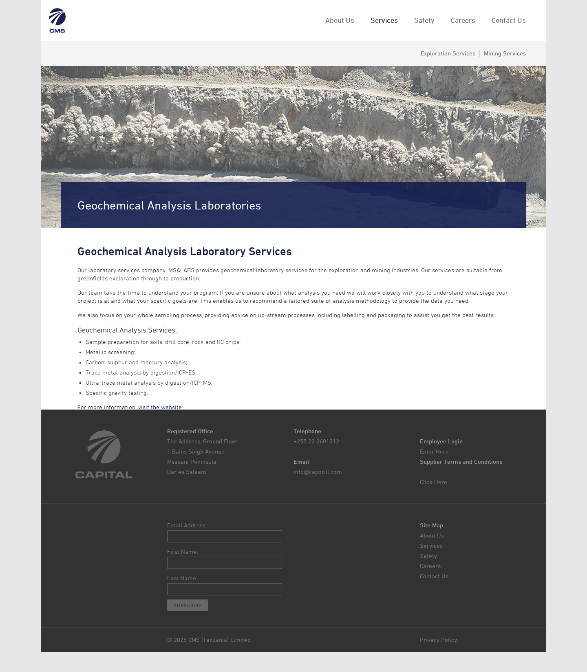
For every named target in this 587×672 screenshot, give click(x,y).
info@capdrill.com (318, 471)
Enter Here (434, 451)
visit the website (160, 407)
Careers (463, 20)
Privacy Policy (438, 639)
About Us (339, 20)
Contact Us (509, 20)
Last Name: (182, 578)
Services (384, 20)
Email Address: (187, 525)
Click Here (433, 481)
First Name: (183, 551)
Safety (424, 20)
